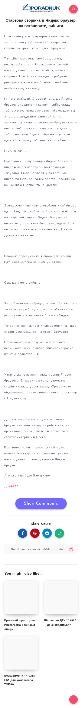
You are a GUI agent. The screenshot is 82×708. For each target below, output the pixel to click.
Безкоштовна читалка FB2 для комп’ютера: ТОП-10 (19, 680)
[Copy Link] (41, 549)
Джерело (11, 486)
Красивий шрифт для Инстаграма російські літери (19, 625)
